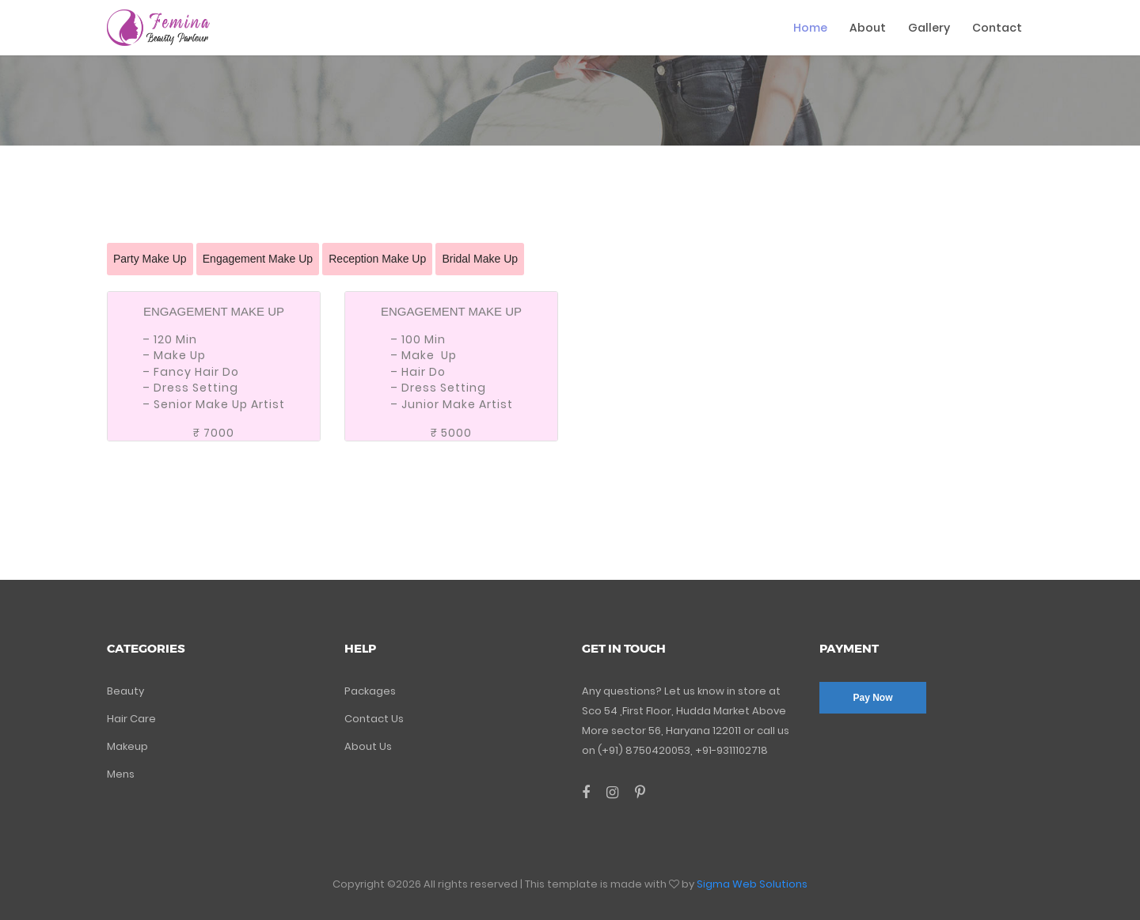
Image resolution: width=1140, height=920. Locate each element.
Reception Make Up (377, 258)
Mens (121, 774)
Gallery (929, 28)
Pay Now (872, 697)
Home (810, 28)
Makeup (127, 746)
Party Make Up (150, 258)
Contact (997, 28)
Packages (370, 691)
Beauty (125, 691)
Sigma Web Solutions (752, 884)
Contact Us (374, 718)
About (867, 28)
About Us (368, 746)
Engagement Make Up (258, 258)
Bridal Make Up (480, 258)
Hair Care (131, 718)
